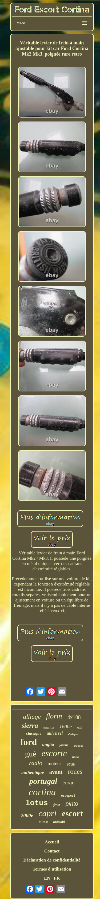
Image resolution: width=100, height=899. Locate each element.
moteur (54, 763)
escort (72, 813)
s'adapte (73, 734)
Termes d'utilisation (52, 869)
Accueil (52, 841)
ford (28, 742)
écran (69, 782)
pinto (72, 803)
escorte (54, 753)
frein (56, 805)
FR (57, 878)
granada (78, 745)
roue (71, 764)
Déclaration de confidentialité (51, 860)
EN (47, 878)
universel (55, 733)
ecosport (68, 795)
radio (35, 763)
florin (54, 716)
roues (75, 771)
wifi (79, 727)
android (59, 822)
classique (33, 733)
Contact (52, 851)
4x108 (74, 717)
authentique (32, 772)
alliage (32, 716)
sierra (30, 725)
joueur (63, 745)
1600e (65, 726)
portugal (43, 781)
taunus (48, 727)
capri (47, 813)
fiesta (75, 756)
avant (55, 772)
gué (30, 754)
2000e (27, 815)
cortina (42, 792)
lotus (37, 803)
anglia (48, 744)
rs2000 (43, 822)
